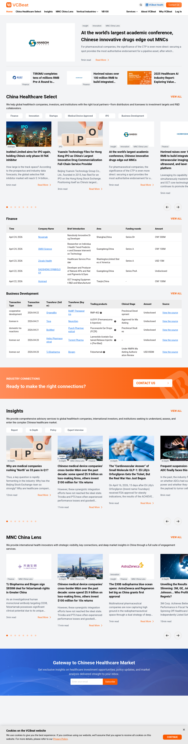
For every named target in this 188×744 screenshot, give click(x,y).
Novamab (43, 237)
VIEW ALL (176, 97)
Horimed (42, 281)
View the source (170, 312)
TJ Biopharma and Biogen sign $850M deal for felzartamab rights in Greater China (28, 588)
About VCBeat (148, 11)
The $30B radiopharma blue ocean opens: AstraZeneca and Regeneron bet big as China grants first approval (131, 590)
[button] (7, 207)
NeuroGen (73, 321)
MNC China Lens (64, 11)
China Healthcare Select (28, 11)
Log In (178, 11)
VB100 (105, 11)
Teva (48, 321)
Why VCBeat (165, 11)
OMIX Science (45, 249)
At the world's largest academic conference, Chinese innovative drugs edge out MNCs (127, 36)
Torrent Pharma (76, 340)
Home (9, 11)
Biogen (71, 352)
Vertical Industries (86, 11)
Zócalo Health (45, 261)
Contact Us (174, 5)
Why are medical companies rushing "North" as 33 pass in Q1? (27, 468)
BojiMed (50, 330)
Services (131, 11)
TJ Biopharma (53, 352)
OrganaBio (51, 312)
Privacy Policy (60, 739)
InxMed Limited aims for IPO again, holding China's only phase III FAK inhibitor (28, 156)
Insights (48, 11)
